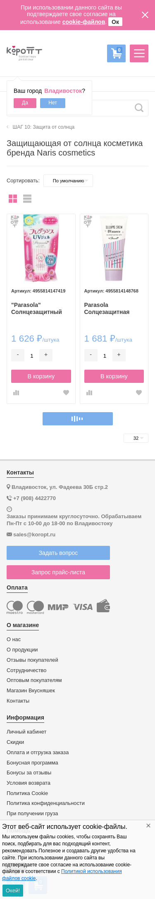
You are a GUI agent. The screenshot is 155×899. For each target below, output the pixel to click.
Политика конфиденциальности (46, 803)
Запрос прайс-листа (58, 572)
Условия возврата (28, 783)
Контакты (18, 701)
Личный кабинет (26, 732)
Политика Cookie (27, 793)
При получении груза (32, 813)
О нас (14, 639)
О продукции (22, 650)
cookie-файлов (83, 22)
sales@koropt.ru (34, 534)
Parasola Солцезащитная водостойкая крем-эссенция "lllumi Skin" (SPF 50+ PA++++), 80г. (111, 309)
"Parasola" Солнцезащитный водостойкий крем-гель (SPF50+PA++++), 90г (40, 309)
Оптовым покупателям (34, 680)
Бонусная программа (32, 763)
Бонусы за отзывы (29, 773)
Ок (115, 22)
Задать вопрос (58, 553)
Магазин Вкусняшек (31, 691)
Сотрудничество (26, 670)
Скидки (15, 742)
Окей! (13, 890)
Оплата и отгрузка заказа (38, 752)
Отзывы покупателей (32, 660)
